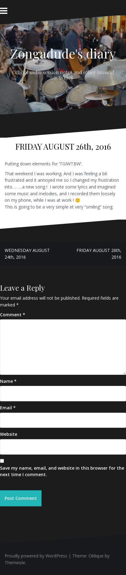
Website (8, 434)
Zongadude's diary (63, 53)
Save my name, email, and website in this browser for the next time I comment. (62, 471)
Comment (12, 315)
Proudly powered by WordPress (36, 556)
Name (8, 381)
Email (8, 408)
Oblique (96, 556)
